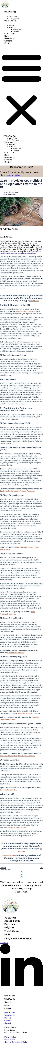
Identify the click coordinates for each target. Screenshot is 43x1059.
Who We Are (10, 12)
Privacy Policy (10, 1027)
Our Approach (14, 18)
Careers (8, 41)
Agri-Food (17, 29)
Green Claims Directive (15, 653)
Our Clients (9, 33)
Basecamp (9, 38)
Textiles (16, 31)
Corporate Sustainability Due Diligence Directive (17, 756)
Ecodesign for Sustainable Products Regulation (17, 491)
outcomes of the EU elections (26, 311)
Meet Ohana (13, 17)
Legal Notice (9, 1030)
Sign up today (13, 175)
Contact (8, 43)
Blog (6, 36)
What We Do (10, 21)
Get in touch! (34, 301)
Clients (7, 1005)
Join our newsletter (9, 855)
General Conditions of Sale (15, 1033)
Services (12, 25)
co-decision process (24, 713)
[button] (21, 89)
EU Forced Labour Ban (8, 790)
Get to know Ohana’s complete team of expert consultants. (20, 252)
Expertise (12, 27)
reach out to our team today (16, 827)
